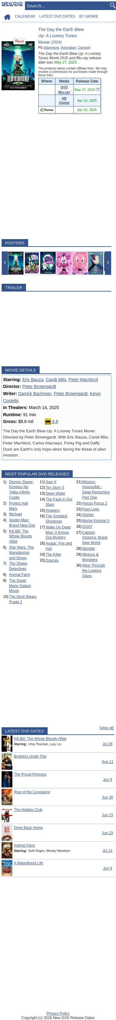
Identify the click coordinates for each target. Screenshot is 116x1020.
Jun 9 (107, 779)
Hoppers (53, 510)
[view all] (107, 728)
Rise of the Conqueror (32, 792)
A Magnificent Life (28, 863)
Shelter (88, 515)
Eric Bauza (32, 379)
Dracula (52, 560)
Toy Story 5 (55, 487)
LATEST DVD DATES (57, 16)
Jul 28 (107, 744)
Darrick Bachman (34, 393)
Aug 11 (107, 761)
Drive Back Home (28, 828)
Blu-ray (64, 92)
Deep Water (56, 493)
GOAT (87, 526)
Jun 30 (107, 797)
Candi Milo (56, 379)
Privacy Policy (58, 1013)
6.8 (51, 421)
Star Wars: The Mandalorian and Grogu (21, 552)
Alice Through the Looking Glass (93, 570)
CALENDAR (25, 16)
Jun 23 (107, 815)
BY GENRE (88, 16)
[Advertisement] (58, 176)
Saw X (51, 482)
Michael (15, 514)
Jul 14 (107, 851)
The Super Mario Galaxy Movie (20, 585)
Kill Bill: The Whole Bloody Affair (20, 536)
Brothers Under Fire (30, 756)
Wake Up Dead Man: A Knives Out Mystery (58, 532)
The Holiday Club (28, 810)
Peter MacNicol (83, 379)
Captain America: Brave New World (95, 537)
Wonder (88, 548)
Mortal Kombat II (96, 521)
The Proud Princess (30, 774)
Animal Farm (19, 574)
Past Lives (90, 509)
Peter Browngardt (39, 386)
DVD (64, 87)
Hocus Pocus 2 (94, 503)
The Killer (54, 554)
